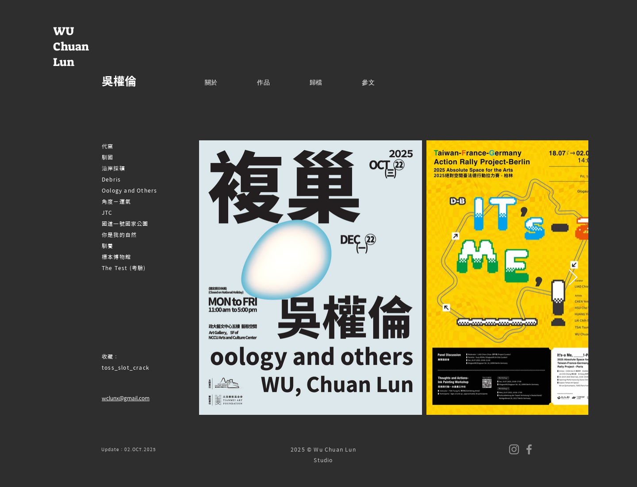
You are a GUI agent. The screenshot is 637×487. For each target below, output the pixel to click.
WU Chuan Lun (71, 46)
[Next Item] (573, 277)
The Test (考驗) (124, 268)
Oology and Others (129, 190)
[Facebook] (529, 449)
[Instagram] (514, 449)
